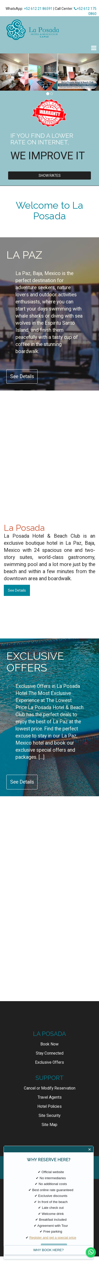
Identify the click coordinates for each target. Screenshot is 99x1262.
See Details (22, 376)
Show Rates (50, 175)
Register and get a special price (52, 1237)
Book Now (49, 1044)
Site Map (49, 1124)
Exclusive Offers (49, 1062)
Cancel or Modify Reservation (49, 1088)
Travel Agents (50, 1097)
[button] (5, 71)
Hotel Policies (49, 1106)
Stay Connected (49, 1053)
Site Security (49, 1115)
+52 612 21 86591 (38, 9)
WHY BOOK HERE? (48, 1250)
